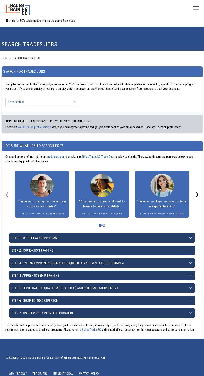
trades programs (57, 156)
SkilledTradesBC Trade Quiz (97, 156)
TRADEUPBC (40, 373)
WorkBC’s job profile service (34, 127)
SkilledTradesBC (91, 329)
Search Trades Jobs (26, 58)
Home (5, 58)
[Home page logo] (18, 11)
